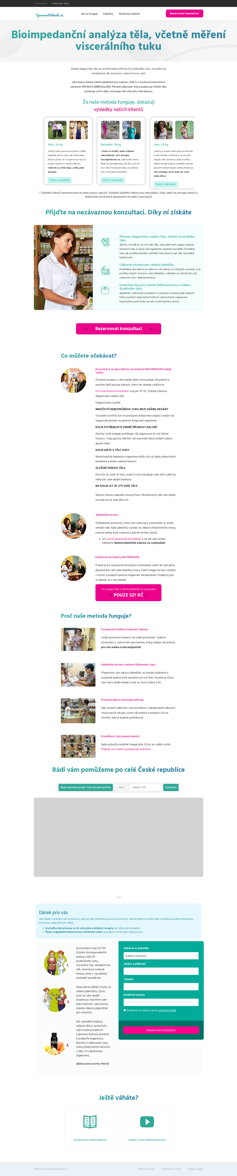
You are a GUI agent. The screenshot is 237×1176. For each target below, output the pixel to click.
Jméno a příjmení (135, 964)
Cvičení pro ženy (60, 3)
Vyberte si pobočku (136, 948)
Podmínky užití (171, 1169)
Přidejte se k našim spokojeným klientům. (126, 749)
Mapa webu (195, 1169)
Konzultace (41, 3)
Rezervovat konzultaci (184, 13)
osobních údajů (167, 1010)
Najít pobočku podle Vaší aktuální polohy (86, 787)
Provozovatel (146, 1169)
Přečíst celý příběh (60, 180)
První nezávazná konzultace (112, 391)
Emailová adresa (134, 995)
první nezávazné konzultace (124, 539)
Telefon (128, 979)
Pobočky (108, 14)
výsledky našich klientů (118, 109)
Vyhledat (171, 787)
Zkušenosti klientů (129, 14)
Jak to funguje (89, 14)
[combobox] (161, 955)
